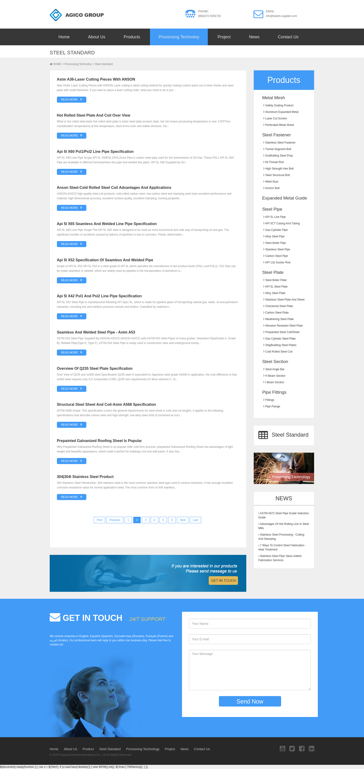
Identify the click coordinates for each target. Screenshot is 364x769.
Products (132, 37)
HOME (57, 64)
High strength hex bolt (278, 168)
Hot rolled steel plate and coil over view (93, 115)
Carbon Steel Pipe (275, 256)
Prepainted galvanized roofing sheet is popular (99, 441)
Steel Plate (272, 272)
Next (183, 520)
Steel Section (275, 361)
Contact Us (288, 37)
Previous (114, 520)
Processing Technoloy (179, 37)
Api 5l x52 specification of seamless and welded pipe (105, 260)
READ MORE (69, 99)
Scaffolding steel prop (278, 155)
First (99, 520)
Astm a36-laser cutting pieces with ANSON (96, 79)
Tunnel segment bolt (277, 149)
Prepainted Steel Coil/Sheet (281, 332)
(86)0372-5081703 (209, 16)
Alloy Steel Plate (274, 293)
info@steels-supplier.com (281, 16)
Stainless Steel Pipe (276, 249)
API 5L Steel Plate (275, 286)
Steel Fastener (276, 134)
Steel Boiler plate (274, 280)
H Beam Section (274, 375)
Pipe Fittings (274, 392)
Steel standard (104, 64)
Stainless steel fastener (279, 142)
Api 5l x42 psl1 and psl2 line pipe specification (99, 296)
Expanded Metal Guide (284, 198)
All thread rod (273, 162)
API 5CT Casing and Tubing (281, 223)
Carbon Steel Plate (276, 312)
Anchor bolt (271, 188)
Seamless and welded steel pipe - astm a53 (96, 332)
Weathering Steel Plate (278, 319)
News (254, 37)
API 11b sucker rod (276, 262)
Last (195, 520)
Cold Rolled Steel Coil (277, 351)
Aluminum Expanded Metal (280, 112)
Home (64, 37)
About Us (96, 37)
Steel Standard (283, 435)
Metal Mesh (273, 97)
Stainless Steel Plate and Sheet (283, 299)
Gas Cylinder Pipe (275, 230)
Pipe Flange (271, 406)
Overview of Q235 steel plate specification (95, 368)
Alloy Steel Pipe (274, 236)
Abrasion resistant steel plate (283, 325)
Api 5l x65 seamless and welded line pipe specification (107, 224)
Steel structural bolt (276, 175)
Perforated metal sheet (278, 125)
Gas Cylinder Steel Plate (279, 338)
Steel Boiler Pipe (274, 243)
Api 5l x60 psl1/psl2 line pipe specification (95, 152)
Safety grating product (278, 105)
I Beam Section (273, 382)
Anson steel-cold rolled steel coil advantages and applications (114, 188)
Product (88, 749)
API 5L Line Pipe (274, 217)
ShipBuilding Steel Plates (279, 345)
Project (224, 37)
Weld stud (270, 181)
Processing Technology (142, 749)
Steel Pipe (272, 209)
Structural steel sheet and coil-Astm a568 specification (106, 404)
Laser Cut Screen (275, 118)
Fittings (268, 400)
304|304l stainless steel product (85, 477)
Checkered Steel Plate (278, 306)
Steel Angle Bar (273, 369)
